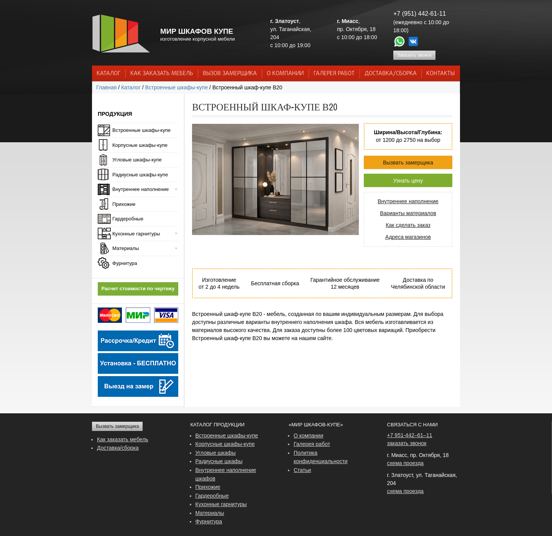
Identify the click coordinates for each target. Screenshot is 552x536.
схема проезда (405, 463)
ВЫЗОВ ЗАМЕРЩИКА (230, 73)
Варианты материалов (408, 213)
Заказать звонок (414, 55)
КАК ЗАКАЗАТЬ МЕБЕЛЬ (161, 73)
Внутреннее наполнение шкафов (226, 474)
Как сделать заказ (408, 225)
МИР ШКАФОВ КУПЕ (196, 31)
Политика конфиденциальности (321, 457)
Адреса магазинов (408, 237)
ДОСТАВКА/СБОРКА (391, 73)
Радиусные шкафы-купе (140, 175)
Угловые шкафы (216, 453)
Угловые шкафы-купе (137, 160)
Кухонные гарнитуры (136, 234)
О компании (308, 435)
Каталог (108, 73)
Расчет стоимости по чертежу (138, 288)
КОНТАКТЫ (440, 73)
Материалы (125, 248)
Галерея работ (334, 73)
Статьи (302, 470)
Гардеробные (127, 219)
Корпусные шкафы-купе (140, 145)
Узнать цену (408, 181)
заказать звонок (407, 443)
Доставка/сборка (118, 448)
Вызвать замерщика (408, 162)
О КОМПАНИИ (285, 73)
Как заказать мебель (122, 439)
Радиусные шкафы (219, 461)
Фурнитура (124, 263)
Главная (106, 87)
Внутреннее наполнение (408, 201)
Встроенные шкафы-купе (176, 87)
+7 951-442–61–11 (409, 435)
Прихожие (123, 204)
